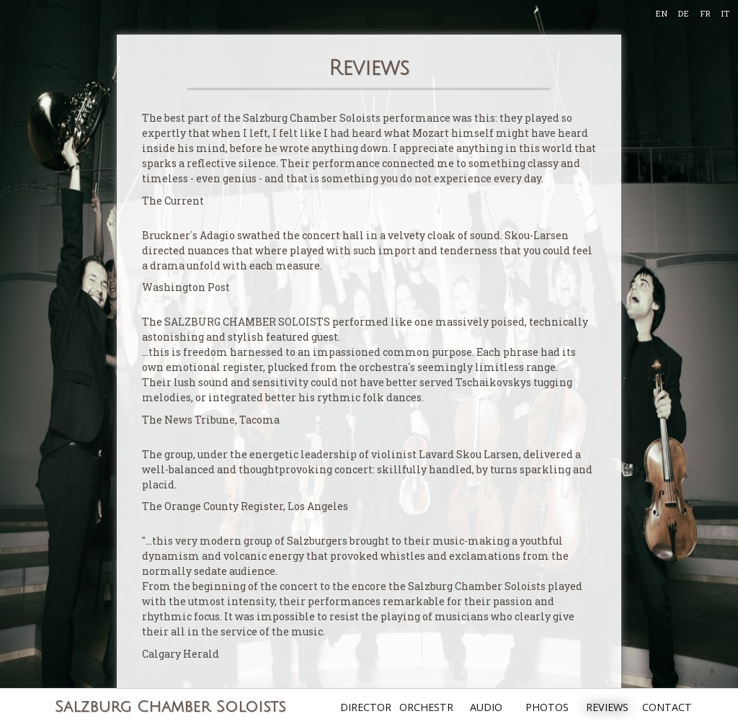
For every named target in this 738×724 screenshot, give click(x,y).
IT (725, 13)
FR (705, 13)
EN (661, 13)
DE (683, 13)
